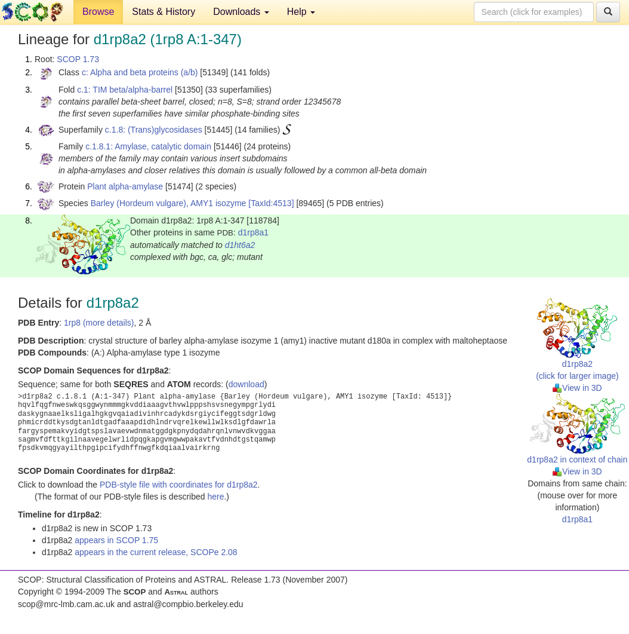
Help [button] (301, 12)
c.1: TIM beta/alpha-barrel (124, 89)
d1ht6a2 (240, 245)
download (246, 384)
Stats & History (163, 12)
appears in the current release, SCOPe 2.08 (156, 552)
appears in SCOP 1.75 (116, 540)
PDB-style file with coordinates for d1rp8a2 (179, 484)
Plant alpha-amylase (125, 186)
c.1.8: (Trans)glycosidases (153, 129)
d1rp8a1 (253, 232)
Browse (98, 12)
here (215, 496)
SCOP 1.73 (78, 59)
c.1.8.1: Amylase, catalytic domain (148, 146)
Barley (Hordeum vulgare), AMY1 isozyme (168, 203)
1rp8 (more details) (99, 322)
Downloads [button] (241, 12)
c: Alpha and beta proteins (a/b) (140, 72)
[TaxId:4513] (271, 203)
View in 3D (577, 388)
